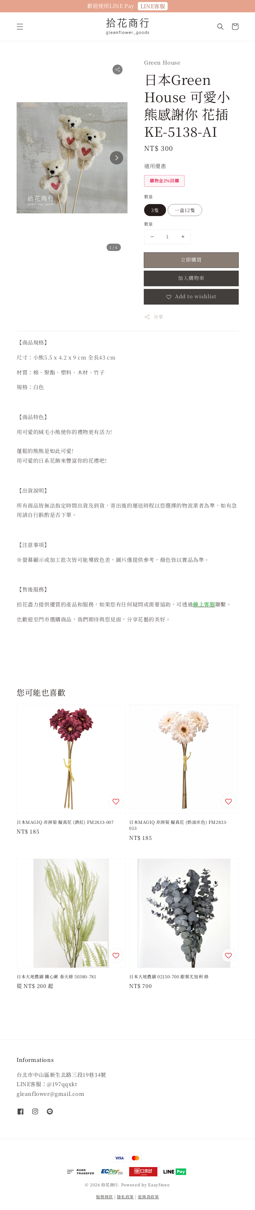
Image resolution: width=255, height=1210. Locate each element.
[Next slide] (116, 157)
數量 (148, 196)
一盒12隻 (185, 210)
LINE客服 (152, 6)
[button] (20, 26)
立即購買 (191, 259)
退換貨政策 (148, 1196)
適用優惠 (155, 166)
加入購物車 (191, 277)
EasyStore (159, 1184)
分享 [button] (153, 316)
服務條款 (104, 1196)
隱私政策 (125, 1196)
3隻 (155, 210)
